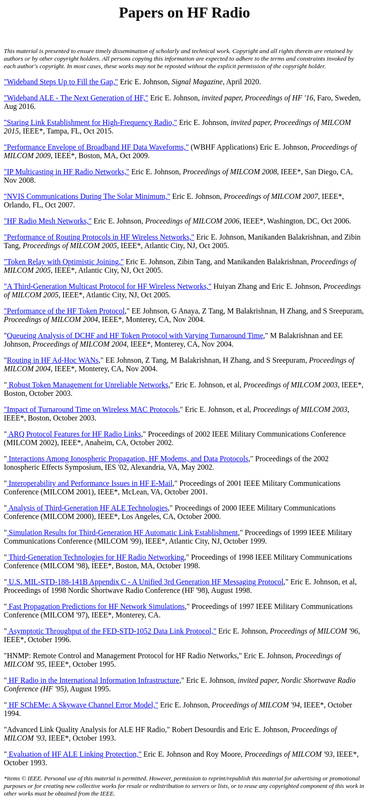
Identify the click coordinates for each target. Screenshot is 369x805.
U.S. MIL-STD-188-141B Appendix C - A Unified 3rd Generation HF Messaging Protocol (145, 582)
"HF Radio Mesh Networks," (48, 221)
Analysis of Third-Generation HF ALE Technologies (87, 508)
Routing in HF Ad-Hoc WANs (53, 360)
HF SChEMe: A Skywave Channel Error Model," (82, 705)
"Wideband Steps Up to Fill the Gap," (61, 82)
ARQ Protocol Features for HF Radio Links (74, 434)
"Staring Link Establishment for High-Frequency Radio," (90, 122)
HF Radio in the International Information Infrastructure (93, 680)
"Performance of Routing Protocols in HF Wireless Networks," (99, 237)
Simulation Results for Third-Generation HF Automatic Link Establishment (122, 532)
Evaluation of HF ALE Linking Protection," (74, 754)
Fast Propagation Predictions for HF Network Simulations (96, 606)
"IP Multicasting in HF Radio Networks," (66, 172)
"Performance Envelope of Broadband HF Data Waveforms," (96, 147)
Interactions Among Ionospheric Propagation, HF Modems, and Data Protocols (128, 459)
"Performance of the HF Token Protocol (64, 311)
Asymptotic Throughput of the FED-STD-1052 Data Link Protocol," (111, 631)
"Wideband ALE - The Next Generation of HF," (76, 98)
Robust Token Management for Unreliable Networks (88, 385)
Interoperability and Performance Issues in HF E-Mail (90, 483)
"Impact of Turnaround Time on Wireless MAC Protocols (91, 409)
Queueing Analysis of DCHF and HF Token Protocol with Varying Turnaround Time (135, 335)
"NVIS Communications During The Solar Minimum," (87, 196)
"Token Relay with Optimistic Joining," (64, 262)
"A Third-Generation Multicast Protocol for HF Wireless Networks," (107, 286)
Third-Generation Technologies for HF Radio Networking (95, 557)
